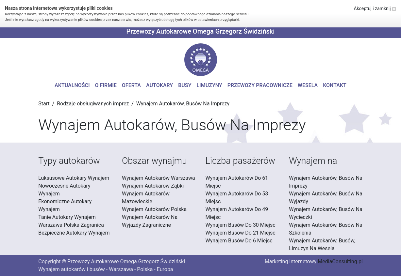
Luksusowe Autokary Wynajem (73, 178)
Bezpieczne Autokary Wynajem (73, 233)
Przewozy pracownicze (259, 85)
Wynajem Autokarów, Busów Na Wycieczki (325, 213)
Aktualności (72, 85)
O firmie (106, 85)
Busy (184, 85)
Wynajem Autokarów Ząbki (153, 186)
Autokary (159, 85)
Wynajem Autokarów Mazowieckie (146, 198)
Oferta (131, 85)
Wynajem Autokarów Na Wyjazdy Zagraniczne (149, 221)
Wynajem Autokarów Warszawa (158, 178)
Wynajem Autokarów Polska (154, 209)
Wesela (308, 85)
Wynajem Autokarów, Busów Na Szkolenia (325, 229)
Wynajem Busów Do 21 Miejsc (241, 233)
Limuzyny (209, 85)
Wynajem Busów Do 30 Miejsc (241, 225)
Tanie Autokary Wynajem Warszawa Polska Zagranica (71, 221)
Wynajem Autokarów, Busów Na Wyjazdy (325, 198)
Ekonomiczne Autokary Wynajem (65, 205)
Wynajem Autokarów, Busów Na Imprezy (325, 182)
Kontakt (334, 85)
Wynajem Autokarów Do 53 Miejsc (237, 198)
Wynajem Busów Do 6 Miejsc (239, 241)
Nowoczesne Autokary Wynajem (64, 190)
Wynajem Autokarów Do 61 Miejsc (237, 182)
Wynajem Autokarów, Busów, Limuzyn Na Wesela (322, 245)
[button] (200, 59)
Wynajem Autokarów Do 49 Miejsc (237, 213)
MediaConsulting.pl (340, 261)
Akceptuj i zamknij (375, 8)
